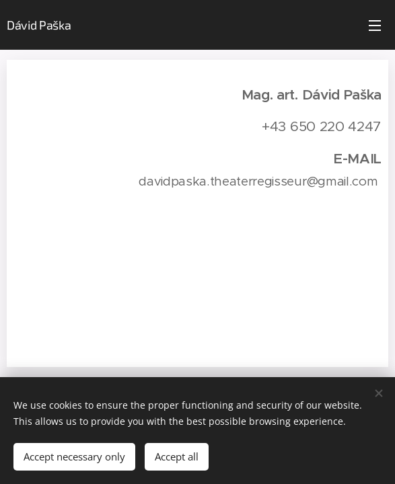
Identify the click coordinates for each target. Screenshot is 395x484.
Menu (375, 25)
